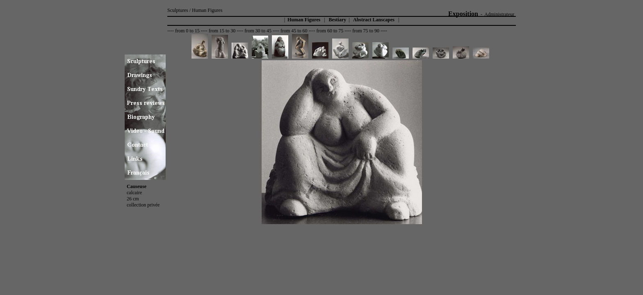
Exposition (463, 13)
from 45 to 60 (294, 31)
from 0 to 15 (187, 31)
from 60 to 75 (330, 31)
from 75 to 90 (365, 31)
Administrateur (499, 14)
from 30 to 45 (257, 31)
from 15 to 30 (222, 31)
